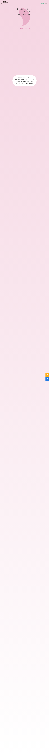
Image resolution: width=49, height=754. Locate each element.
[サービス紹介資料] (47, 375)
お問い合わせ (42, 3)
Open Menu (46, 2)
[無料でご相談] (47, 379)
